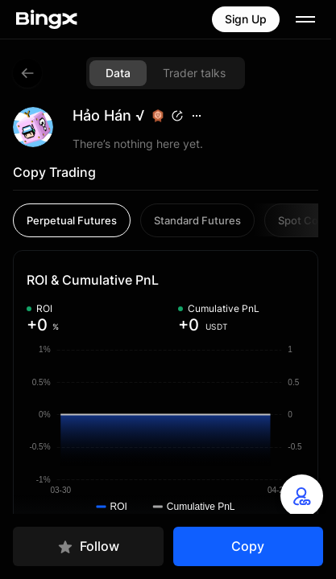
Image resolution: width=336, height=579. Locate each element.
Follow (88, 546)
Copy (247, 546)
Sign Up (246, 19)
